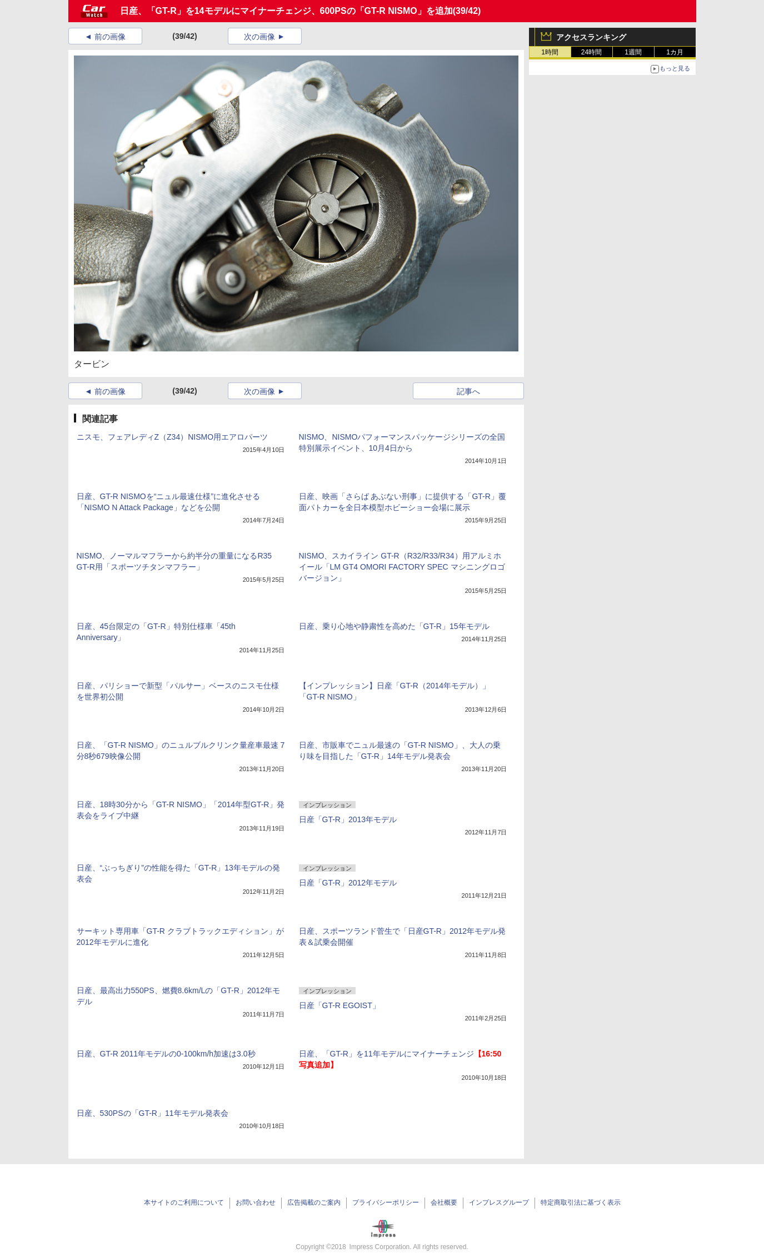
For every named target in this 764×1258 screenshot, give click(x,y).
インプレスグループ (499, 1202)
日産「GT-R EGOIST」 (339, 1005)
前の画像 (110, 36)
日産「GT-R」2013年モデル (348, 819)
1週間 (633, 52)
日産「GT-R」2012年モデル (348, 882)
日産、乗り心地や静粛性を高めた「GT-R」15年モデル (394, 626)
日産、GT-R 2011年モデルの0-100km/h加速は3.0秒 (166, 1053)
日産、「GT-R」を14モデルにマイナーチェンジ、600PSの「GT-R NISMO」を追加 (286, 11)
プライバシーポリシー (385, 1202)
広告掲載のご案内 (314, 1202)
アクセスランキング (591, 37)
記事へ (468, 391)
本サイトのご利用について (184, 1202)
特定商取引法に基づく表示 (581, 1202)
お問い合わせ (256, 1202)
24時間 (591, 52)
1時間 (549, 52)
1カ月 (674, 52)
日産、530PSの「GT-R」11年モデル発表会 (152, 1113)
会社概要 (444, 1202)
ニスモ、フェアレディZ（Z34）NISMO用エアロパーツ (172, 436)
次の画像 (259, 36)
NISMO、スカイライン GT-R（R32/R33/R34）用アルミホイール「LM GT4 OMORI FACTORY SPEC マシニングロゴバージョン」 (402, 566)
